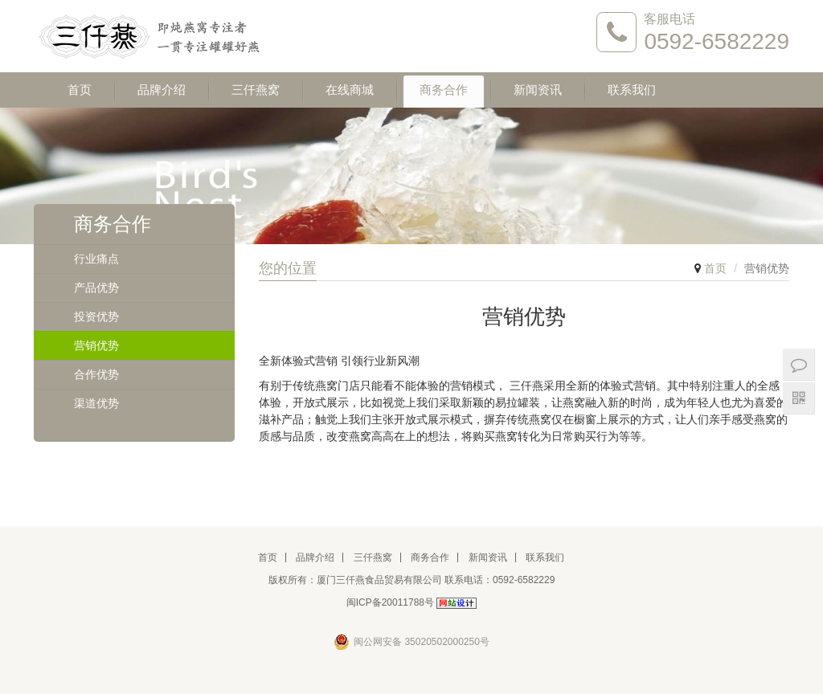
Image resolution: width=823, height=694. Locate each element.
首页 (80, 89)
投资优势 (96, 316)
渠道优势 (96, 403)
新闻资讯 (538, 89)
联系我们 (632, 89)
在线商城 (350, 89)
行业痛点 (96, 258)
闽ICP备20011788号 (390, 602)
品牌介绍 (161, 89)
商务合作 (444, 89)
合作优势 (96, 374)
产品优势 (96, 287)
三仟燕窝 (255, 89)
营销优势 (96, 345)
